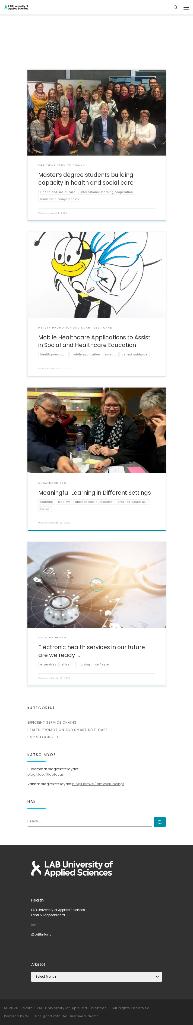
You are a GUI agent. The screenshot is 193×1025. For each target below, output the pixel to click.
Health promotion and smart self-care (67, 729)
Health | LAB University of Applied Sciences (63, 1008)
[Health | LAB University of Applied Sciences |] (16, 7)
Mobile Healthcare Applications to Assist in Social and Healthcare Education (94, 341)
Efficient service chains (52, 722)
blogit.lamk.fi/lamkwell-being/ (98, 784)
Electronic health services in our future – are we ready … (94, 651)
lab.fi (35, 925)
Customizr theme (83, 1016)
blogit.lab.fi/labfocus (45, 774)
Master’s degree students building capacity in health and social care (86, 179)
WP (27, 1016)
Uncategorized (42, 737)
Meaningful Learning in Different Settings (94, 493)
